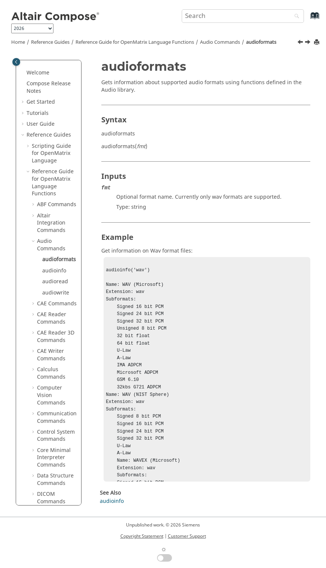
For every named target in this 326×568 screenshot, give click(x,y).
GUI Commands (56, 490)
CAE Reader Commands (51, 207)
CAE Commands (57, 193)
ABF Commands (56, 94)
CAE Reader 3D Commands (55, 225)
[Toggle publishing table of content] (16, 62)
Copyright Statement (141, 536)
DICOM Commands (51, 387)
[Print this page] (317, 42)
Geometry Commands (51, 475)
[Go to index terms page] (306, 19)
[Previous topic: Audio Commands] (301, 43)
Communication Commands (57, 306)
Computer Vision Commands (51, 284)
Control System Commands (56, 325)
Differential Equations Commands (51, 409)
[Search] (295, 16)
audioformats (261, 42)
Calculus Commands (51, 262)
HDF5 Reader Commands (53, 504)
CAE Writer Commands (51, 244)
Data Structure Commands (55, 368)
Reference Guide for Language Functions (135, 42)
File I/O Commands (51, 457)
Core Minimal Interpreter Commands (54, 347)
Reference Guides (50, 42)
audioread (55, 171)
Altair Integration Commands (51, 112)
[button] (29, 61)
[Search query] (243, 16)
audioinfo (54, 160)
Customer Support (187, 536)
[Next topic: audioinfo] (308, 43)
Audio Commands (220, 42)
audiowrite (55, 182)
